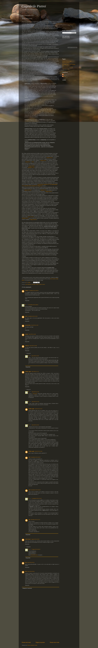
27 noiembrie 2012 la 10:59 (32, 316)
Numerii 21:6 (43, 190)
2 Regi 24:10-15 (48, 191)
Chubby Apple (28, 371)
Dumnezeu (29, 284)
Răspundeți (27, 300)
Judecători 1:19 (31, 167)
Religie (37, 284)
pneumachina (27, 325)
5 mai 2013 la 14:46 (32, 334)
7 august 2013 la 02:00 (35, 539)
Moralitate (34, 284)
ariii (26, 316)
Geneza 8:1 (27, 161)
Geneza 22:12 (43, 160)
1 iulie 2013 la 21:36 (35, 391)
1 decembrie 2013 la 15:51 (35, 519)
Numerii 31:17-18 (47, 184)
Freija (65, 76)
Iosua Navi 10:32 (27, 185)
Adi (29, 457)
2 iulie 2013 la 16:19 (35, 424)
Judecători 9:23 (25, 218)
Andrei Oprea (28, 539)
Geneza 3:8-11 (49, 157)
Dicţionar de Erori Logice (67, 61)
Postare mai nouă (26, 642)
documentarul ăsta (34, 554)
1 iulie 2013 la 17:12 (35, 371)
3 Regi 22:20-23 (33, 219)
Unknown (27, 345)
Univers (43, 284)
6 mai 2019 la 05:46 (30, 571)
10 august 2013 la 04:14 (35, 549)
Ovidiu (26, 290)
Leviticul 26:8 (40, 184)
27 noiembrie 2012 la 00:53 (33, 304)
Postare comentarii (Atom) (32, 645)
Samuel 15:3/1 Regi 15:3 (37, 185)
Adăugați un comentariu (27, 588)
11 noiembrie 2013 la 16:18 (36, 498)
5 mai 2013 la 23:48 (33, 345)
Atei (26, 284)
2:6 (32, 216)
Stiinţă (40, 284)
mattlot (26, 334)
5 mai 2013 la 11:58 (34, 325)
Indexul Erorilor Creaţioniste (67, 67)
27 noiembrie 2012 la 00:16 (33, 290)
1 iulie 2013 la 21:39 (35, 401)
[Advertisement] (40, 631)
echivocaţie (35, 393)
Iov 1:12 (30, 216)
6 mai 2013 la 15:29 (35, 355)
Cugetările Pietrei (33, 6)
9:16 (33, 161)
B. (25, 304)
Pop (26, 562)
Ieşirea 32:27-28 (28, 190)
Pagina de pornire (40, 642)
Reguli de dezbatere (66, 62)
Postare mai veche (54, 642)
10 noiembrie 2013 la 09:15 (35, 457)
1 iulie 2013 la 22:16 (38, 408)
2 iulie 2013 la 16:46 (38, 451)
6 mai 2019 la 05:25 (30, 562)
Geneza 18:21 (31, 166)
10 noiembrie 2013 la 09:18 (35, 489)
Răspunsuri (29, 353)
